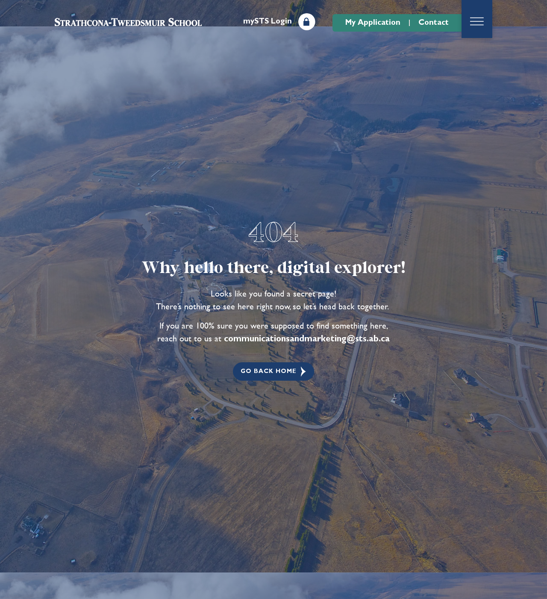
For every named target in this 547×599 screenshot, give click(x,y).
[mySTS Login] (306, 21)
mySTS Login (267, 21)
